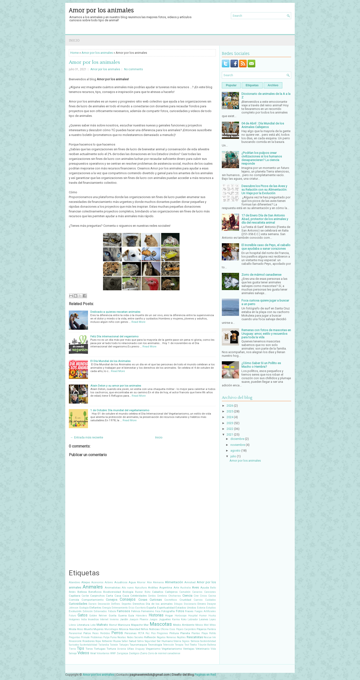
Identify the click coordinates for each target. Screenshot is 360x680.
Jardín (124, 619)
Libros (72, 624)
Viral (93, 653)
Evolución (75, 611)
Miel (206, 624)
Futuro (72, 615)
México (199, 624)
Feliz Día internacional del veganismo (114, 336)
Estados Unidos (185, 607)
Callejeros (171, 592)
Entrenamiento (120, 607)
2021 (230, 434)
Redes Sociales (135, 637)
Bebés (72, 592)
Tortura (111, 648)
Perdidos (105, 633)
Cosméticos (170, 599)
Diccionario (190, 603)
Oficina (164, 629)
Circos (203, 595)
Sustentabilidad (88, 644)
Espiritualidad (166, 607)
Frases (189, 611)
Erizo (131, 607)
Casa (118, 595)
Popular (231, 85)
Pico (153, 633)
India (84, 619)
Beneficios (95, 592)
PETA (141, 633)
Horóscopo (180, 615)
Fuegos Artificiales (205, 611)
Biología (128, 592)
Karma (176, 619)
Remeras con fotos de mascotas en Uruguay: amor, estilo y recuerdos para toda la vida (266, 333)
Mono (80, 629)
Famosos (123, 611)
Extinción (88, 611)
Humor (203, 615)
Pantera (211, 629)
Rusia (117, 641)
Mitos (213, 624)
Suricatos (74, 644)
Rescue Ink (210, 637)
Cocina (212, 595)
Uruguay (140, 648)
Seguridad (150, 641)
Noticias (154, 629)
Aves (195, 587)
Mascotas (161, 624)
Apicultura (141, 587)
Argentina (165, 587)
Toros (89, 648)
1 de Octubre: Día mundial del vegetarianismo (119, 410)
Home (74, 52)
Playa (205, 633)
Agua (132, 582)
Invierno (114, 619)
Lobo (93, 624)
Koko (183, 619)
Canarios (197, 592)
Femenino (147, 611)
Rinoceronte (75, 641)
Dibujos (178, 603)
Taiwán (114, 644)
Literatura (83, 624)
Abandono (74, 582)
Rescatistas (195, 637)
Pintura (174, 633)
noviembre (237, 445)
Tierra (72, 648)
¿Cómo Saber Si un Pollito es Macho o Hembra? (261, 364)
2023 (230, 423)
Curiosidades (78, 603)
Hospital (193, 615)
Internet (104, 619)
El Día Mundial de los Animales (110, 361)
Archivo (273, 85)
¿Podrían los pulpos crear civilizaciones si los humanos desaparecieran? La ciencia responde (261, 158)
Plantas (195, 633)
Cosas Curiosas (150, 599)
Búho (147, 592)
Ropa (98, 641)
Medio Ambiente (183, 624)
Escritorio (140, 607)
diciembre (237, 439)
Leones (203, 619)
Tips (80, 648)
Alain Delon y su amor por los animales (115, 385)
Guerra (122, 615)
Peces (95, 633)
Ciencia (187, 595)
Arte (176, 587)
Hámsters (141, 615)
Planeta (185, 633)
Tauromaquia (138, 644)
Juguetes (165, 619)
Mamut (113, 624)
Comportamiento (93, 599)
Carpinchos (97, 595)
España (151, 607)
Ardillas (153, 587)
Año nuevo (128, 587)
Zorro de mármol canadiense (164, 653)
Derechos (139, 603)
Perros (117, 633)
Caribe (85, 595)
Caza (125, 595)
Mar (146, 624)
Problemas (97, 637)
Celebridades (138, 595)
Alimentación (174, 582)
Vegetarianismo (172, 648)
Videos (83, 653)
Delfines (115, 603)
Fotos (180, 611)
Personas (130, 633)
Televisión (168, 644)
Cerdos (152, 595)
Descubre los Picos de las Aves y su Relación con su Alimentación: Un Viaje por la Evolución (264, 189)
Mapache (137, 624)
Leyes (212, 619)
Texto (193, 644)
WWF (113, 653)
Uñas (130, 648)
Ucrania (121, 648)
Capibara (74, 595)
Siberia (177, 641)
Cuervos (198, 599)
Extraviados (100, 611)
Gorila (112, 615)
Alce (149, 582)
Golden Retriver (98, 615)
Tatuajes (124, 644)
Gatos (82, 615)
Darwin (92, 603)
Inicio (74, 40)
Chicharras (174, 595)
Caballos (157, 592)
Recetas (121, 637)
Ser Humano (165, 641)
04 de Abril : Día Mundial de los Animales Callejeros (262, 125)
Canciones (210, 592)
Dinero (201, 603)
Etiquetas (252, 85)
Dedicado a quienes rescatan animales (115, 311)
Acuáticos (120, 582)
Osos (172, 629)
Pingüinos (162, 633)
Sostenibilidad (208, 641)
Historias (156, 615)
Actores (109, 582)
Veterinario (202, 648)
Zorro (143, 653)
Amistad (190, 582)
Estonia (201, 607)
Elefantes (95, 607)
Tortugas (99, 648)
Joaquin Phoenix (138, 619)
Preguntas (74, 637)
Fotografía (168, 611)
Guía (131, 615)
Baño (213, 587)
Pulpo (106, 637)
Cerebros (162, 595)
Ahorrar (141, 582)
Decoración (104, 603)
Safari (125, 641)
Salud (132, 641)
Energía (106, 607)
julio (233, 456)
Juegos (153, 619)
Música (123, 629)
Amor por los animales (101, 10)
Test (186, 644)
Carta (109, 595)
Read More (138, 322)
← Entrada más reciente (86, 437)
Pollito (212, 633)
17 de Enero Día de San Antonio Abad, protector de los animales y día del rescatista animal (264, 219)
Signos (186, 641)
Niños (144, 629)
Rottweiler (107, 641)
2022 (230, 429)
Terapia (179, 644)
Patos (87, 633)
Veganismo (153, 648)
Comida (74, 599)
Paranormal (75, 633)
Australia (185, 587)
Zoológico (134, 653)
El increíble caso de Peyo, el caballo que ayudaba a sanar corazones (265, 246)
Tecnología (155, 644)
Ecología (84, 607)
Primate (85, 637)
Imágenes (74, 619)
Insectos (93, 619)
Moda (72, 629)
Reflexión (150, 637)
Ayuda (204, 587)
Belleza (82, 592)
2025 (230, 411)
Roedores (88, 641)
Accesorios (97, 582)
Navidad (134, 629)
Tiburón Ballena (207, 644)
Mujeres (98, 629)
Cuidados (210, 599)
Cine (196, 595)
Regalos (161, 637)
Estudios (211, 607)
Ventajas (188, 648)
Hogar (169, 615)
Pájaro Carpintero (186, 629)
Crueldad (185, 599)
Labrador (193, 619)
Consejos (128, 599)
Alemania (158, 582)
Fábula (112, 611)
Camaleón (185, 592)
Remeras (171, 637)
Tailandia (103, 644)
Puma (113, 637)
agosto (235, 450)
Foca (157, 611)
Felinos (135, 611)
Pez (148, 633)
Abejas (85, 582)
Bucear (139, 592)
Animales (92, 587)
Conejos (111, 599)
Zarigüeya (122, 653)
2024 (230, 417)
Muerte (88, 629)
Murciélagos (111, 629)
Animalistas (112, 587)
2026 (230, 405)
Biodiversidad (112, 592)
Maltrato (102, 624)
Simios (195, 641)
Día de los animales (159, 603)
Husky (212, 615)
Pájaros (202, 629)
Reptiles (181, 637)
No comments (133, 69)
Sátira (140, 641)
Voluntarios (103, 653)
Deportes (126, 603)
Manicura (124, 624)
